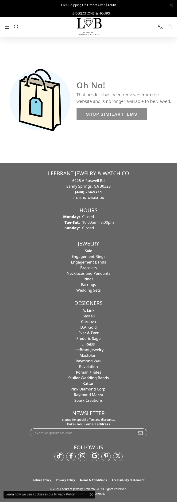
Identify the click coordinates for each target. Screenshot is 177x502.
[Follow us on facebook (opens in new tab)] (71, 456)
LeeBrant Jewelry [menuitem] (88, 349)
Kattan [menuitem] (89, 383)
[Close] (171, 5)
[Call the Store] (88, 191)
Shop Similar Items (111, 114)
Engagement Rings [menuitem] (88, 256)
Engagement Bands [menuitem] (88, 262)
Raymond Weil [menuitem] (88, 361)
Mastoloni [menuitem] (88, 355)
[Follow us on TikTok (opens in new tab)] (59, 456)
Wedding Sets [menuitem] (88, 290)
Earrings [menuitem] (88, 284)
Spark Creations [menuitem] (88, 400)
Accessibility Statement (128, 480)
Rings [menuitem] (88, 279)
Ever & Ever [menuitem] (88, 332)
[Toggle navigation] (7, 26)
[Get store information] (88, 198)
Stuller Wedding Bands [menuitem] (88, 377)
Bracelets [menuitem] (88, 267)
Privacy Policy (65, 480)
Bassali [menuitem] (88, 316)
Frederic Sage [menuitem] (88, 338)
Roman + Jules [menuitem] (88, 372)
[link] (91, 13)
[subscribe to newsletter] (140, 433)
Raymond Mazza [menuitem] (88, 394)
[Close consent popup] (91, 494)
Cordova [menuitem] (88, 321)
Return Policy (41, 480)
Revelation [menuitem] (88, 366)
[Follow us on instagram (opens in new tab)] (82, 456)
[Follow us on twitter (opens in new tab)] (118, 456)
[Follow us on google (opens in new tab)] (94, 456)
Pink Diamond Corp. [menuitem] (88, 389)
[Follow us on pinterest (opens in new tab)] (106, 456)
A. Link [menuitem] (89, 310)
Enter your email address (88, 424)
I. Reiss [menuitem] (88, 344)
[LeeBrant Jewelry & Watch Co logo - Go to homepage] (88, 27)
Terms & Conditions (93, 480)
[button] (21, 27)
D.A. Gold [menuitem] (88, 327)
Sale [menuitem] (88, 250)
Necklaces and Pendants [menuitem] (88, 273)
